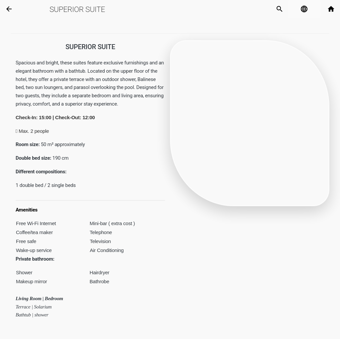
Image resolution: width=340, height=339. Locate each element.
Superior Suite (77, 9)
